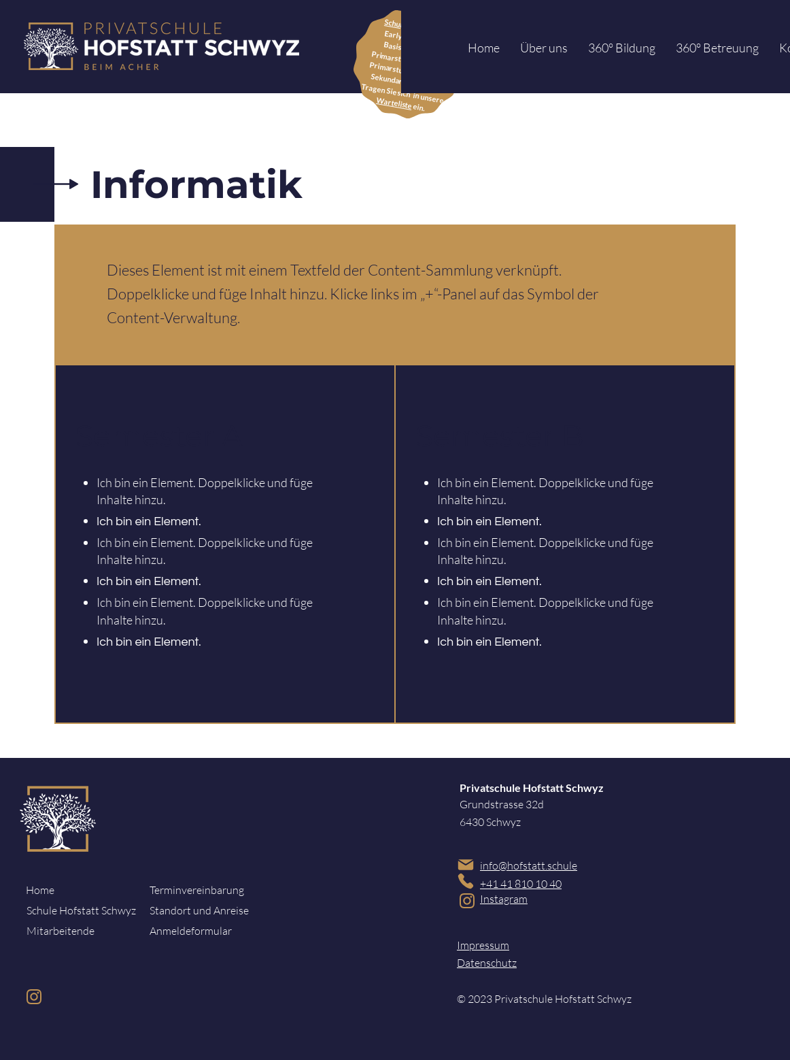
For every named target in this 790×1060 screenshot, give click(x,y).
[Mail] (465, 864)
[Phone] (465, 880)
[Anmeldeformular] (201, 931)
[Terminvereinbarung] (201, 890)
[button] (544, 48)
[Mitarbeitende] (77, 931)
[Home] (72, 890)
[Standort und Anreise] (201, 910)
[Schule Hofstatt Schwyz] (81, 910)
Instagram (504, 899)
